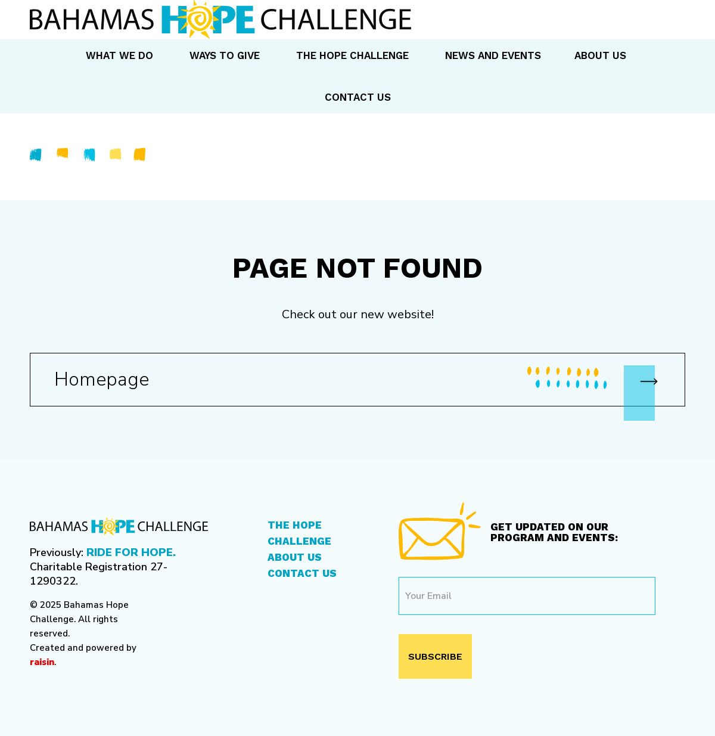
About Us (295, 557)
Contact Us (302, 573)
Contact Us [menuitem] (358, 97)
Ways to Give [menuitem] (224, 55)
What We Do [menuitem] (119, 55)
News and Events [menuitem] (493, 55)
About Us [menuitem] (600, 55)
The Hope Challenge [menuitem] (352, 55)
